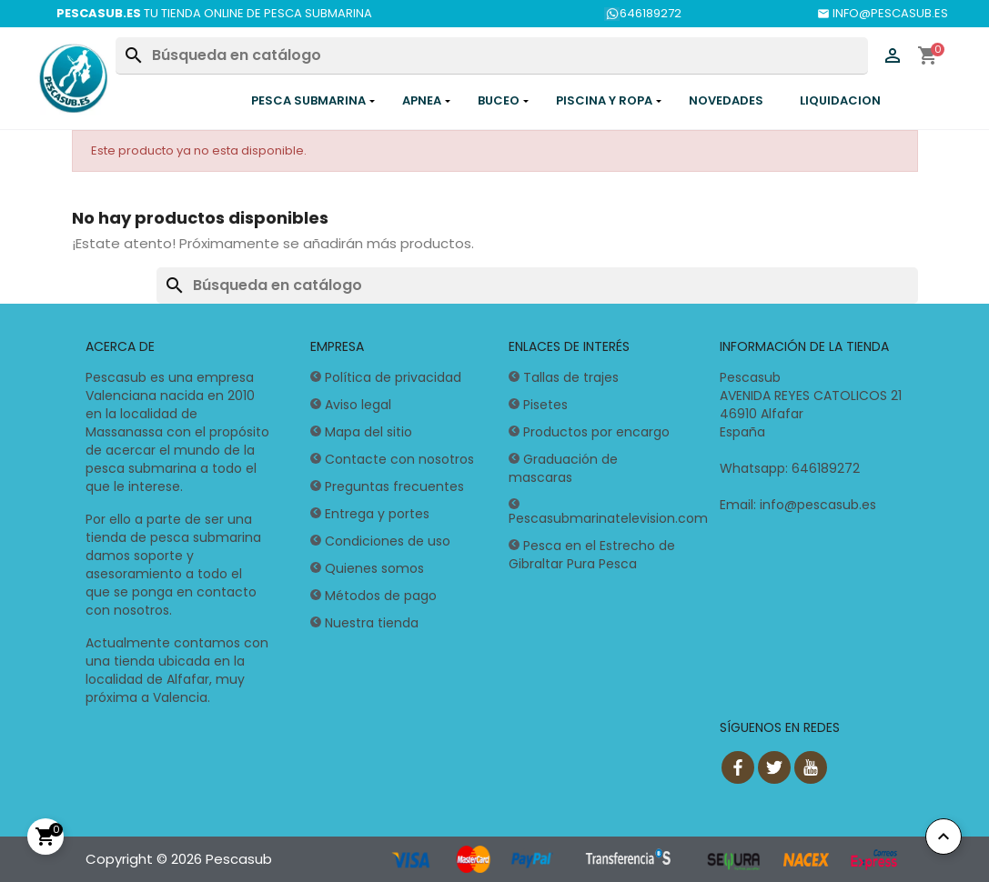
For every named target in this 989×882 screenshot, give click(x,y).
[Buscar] (492, 56)
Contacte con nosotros (399, 459)
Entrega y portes (377, 514)
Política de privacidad (393, 377)
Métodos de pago (381, 595)
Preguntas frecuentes (394, 486)
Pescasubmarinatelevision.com (608, 518)
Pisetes (545, 405)
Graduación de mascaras (563, 468)
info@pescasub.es (818, 505)
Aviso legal (358, 405)
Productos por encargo (596, 432)
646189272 (642, 13)
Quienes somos (374, 568)
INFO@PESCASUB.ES (882, 13)
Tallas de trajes (571, 377)
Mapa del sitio (368, 432)
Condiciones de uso (387, 541)
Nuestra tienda (372, 623)
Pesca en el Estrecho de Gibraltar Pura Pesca (592, 554)
